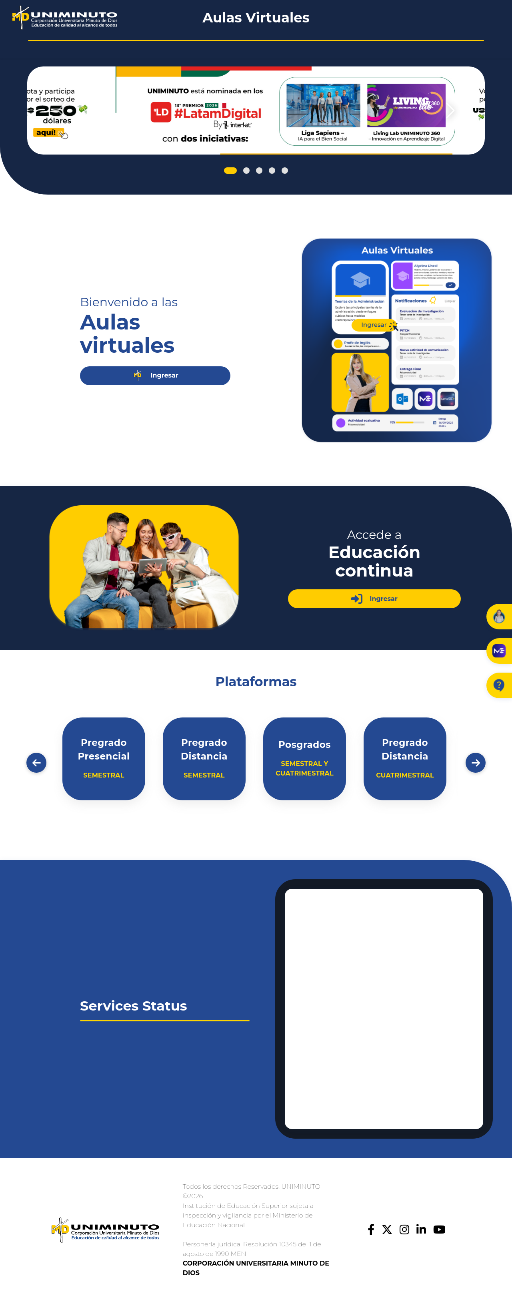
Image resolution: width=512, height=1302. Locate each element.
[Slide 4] (271, 170)
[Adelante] (476, 763)
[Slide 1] (230, 170)
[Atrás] (36, 763)
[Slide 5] (284, 170)
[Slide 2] (245, 170)
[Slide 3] (258, 170)
